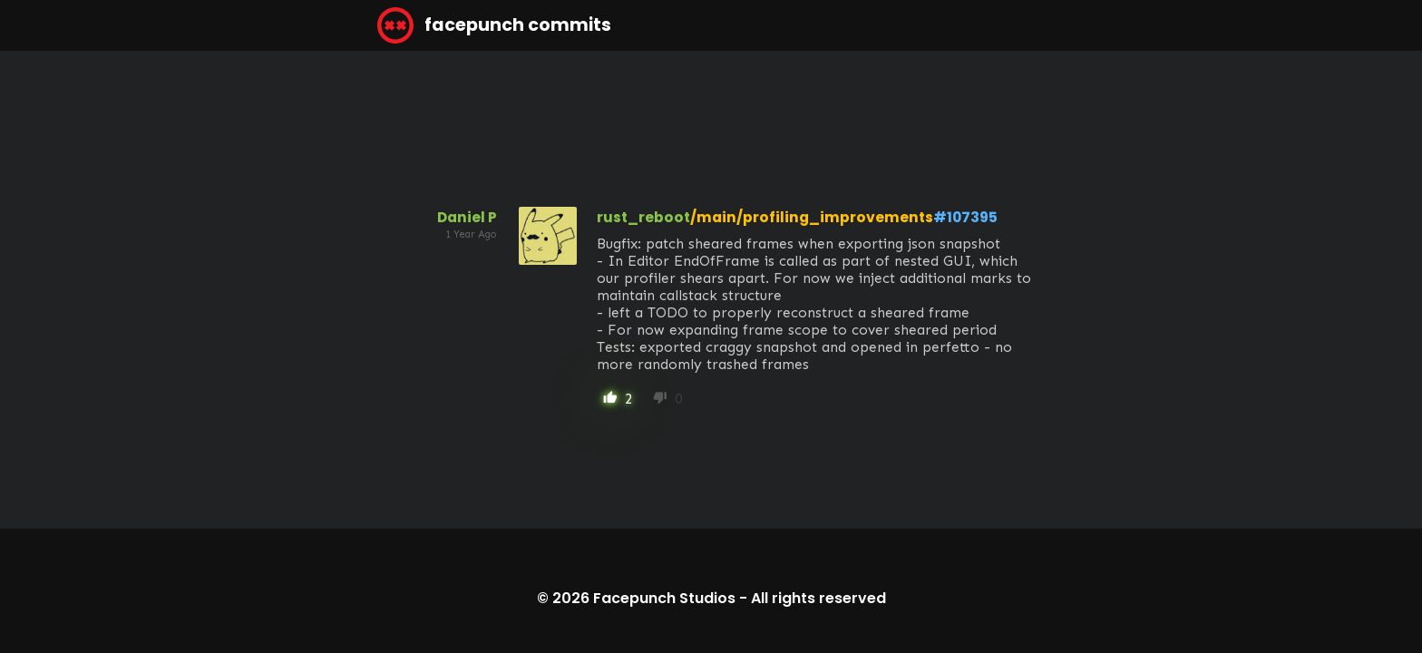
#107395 (965, 217)
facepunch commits (494, 25)
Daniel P (467, 217)
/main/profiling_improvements (811, 217)
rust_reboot (643, 217)
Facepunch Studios (664, 598)
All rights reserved (818, 598)
